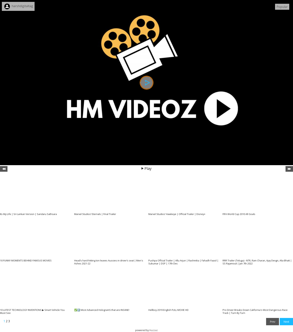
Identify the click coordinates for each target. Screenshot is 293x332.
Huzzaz (153, 330)
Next (286, 321)
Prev (272, 321)
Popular (282, 7)
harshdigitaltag (22, 6)
